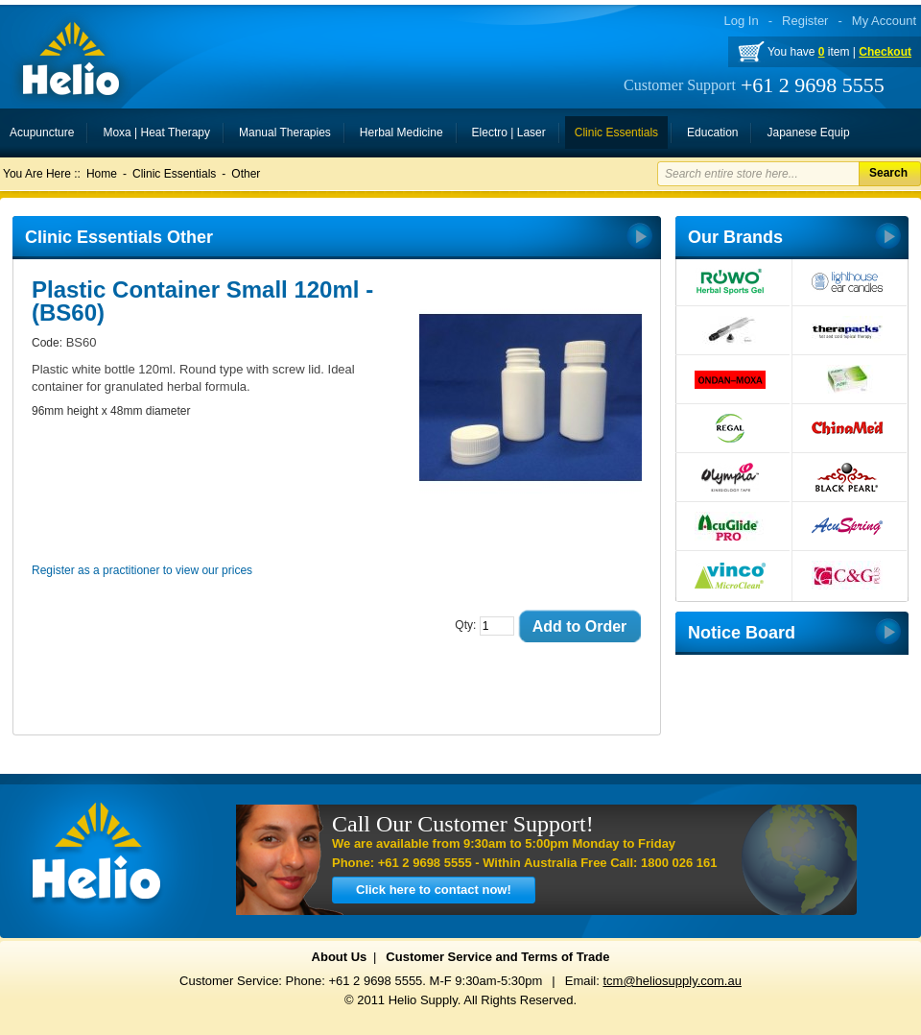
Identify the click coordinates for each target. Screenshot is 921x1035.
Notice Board (741, 632)
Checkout (885, 52)
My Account (884, 20)
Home (101, 174)
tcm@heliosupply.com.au (671, 981)
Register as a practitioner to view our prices (142, 570)
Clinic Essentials (174, 174)
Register (805, 20)
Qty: (465, 625)
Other (245, 174)
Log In (741, 20)
